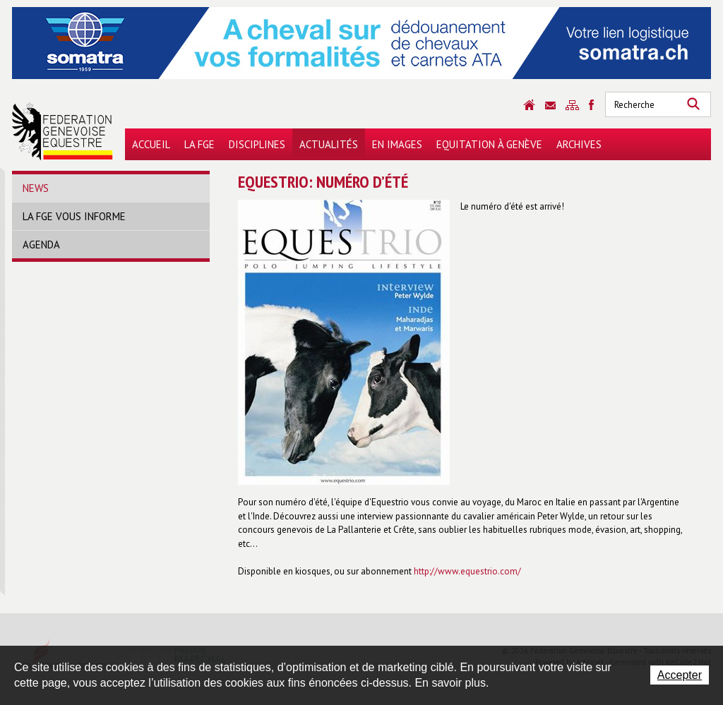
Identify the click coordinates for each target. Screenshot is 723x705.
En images (397, 144)
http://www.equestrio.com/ (467, 571)
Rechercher (693, 104)
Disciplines (257, 144)
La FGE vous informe (74, 216)
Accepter (679, 675)
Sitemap (572, 105)
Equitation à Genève (489, 144)
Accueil (151, 144)
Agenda (41, 244)
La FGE (199, 144)
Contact (550, 105)
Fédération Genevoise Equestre (62, 131)
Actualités (328, 144)
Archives (579, 144)
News (36, 188)
